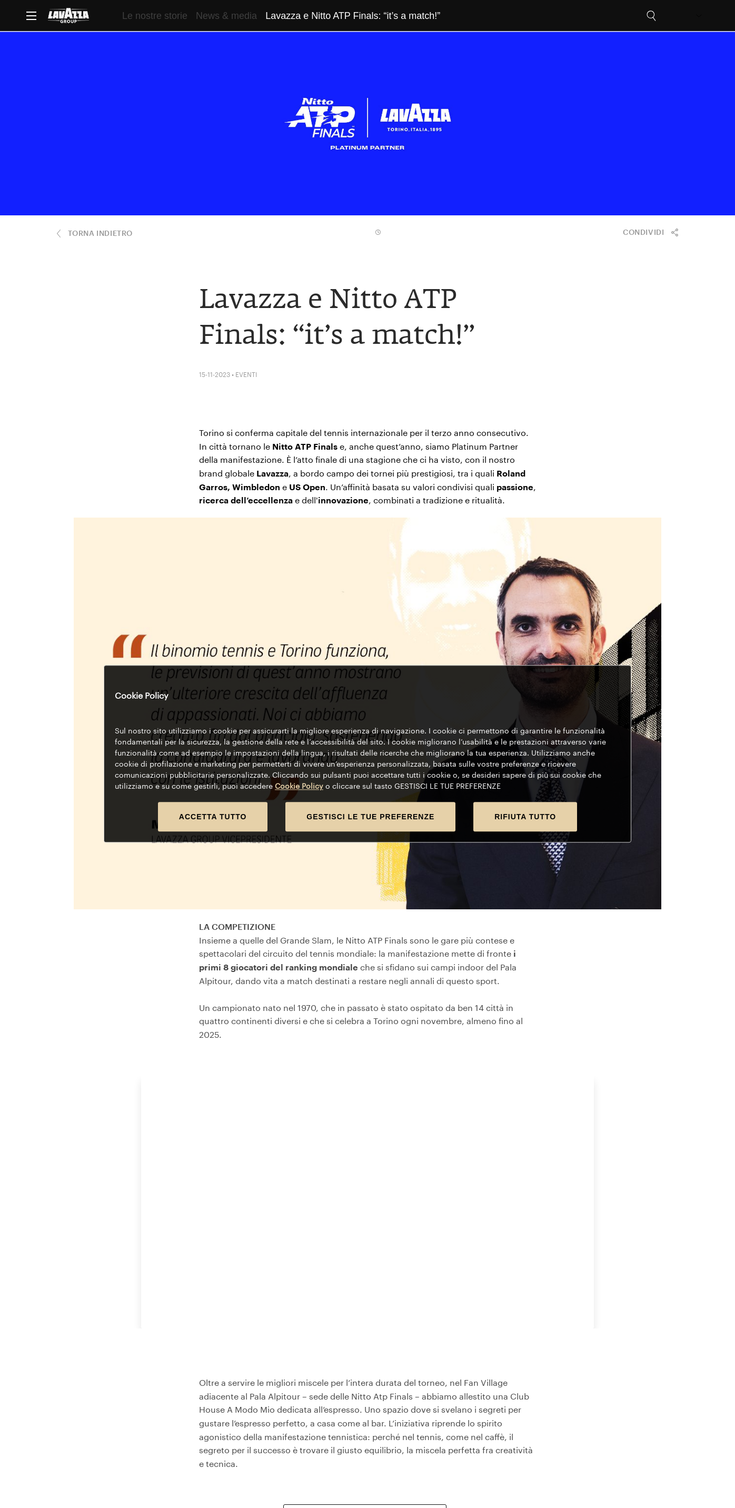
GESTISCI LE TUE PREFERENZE (370, 817)
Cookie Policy (299, 786)
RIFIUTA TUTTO (525, 817)
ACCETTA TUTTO (213, 817)
